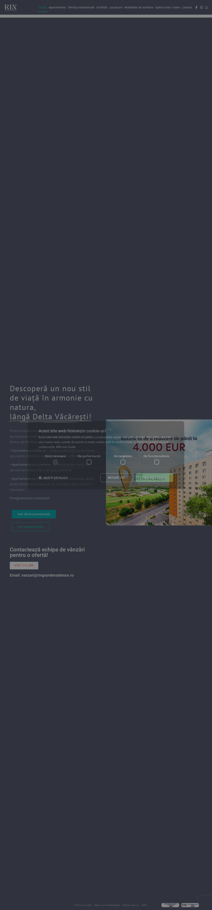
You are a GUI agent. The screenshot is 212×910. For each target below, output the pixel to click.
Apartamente (57, 7)
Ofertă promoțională (81, 7)
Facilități (101, 7)
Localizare (115, 7)
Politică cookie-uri (131, 905)
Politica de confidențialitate (107, 905)
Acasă (43, 7)
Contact (187, 7)
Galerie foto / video (167, 7)
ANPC (144, 905)
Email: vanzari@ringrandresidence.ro (42, 575)
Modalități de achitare (138, 7)
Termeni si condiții (82, 905)
